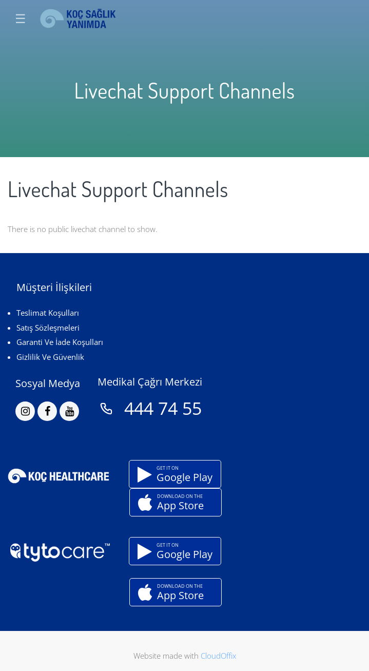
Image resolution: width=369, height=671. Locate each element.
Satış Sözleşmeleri (48, 327)
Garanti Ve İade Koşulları (59, 342)
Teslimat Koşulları (47, 313)
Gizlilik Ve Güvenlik (50, 357)
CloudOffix (218, 655)
